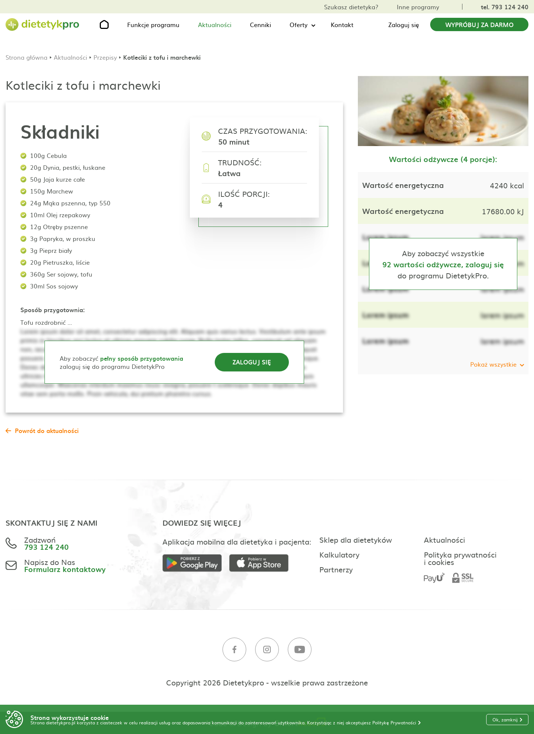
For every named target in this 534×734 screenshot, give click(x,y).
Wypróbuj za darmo (479, 24)
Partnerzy (336, 569)
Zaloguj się (403, 24)
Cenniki (260, 24)
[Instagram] (267, 650)
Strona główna (26, 57)
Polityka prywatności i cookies (460, 557)
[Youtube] (300, 650)
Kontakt (342, 24)
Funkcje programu (153, 24)
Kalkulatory (339, 554)
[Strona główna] (43, 24)
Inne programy (418, 7)
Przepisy (105, 57)
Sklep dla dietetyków (355, 539)
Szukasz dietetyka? (351, 7)
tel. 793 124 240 (504, 7)
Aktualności (214, 24)
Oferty (298, 24)
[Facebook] (234, 650)
